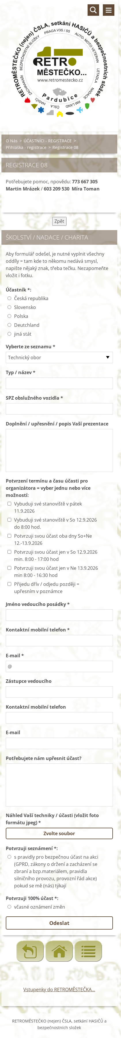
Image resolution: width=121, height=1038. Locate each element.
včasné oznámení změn (39, 907)
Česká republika (31, 298)
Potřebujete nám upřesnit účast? (44, 758)
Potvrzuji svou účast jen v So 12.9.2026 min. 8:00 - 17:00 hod (55, 555)
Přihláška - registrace (26, 147)
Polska (21, 316)
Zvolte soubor (59, 833)
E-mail (13, 732)
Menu (108, 10)
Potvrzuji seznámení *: (32, 848)
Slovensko (25, 307)
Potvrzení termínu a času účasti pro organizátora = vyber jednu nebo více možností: (48, 488)
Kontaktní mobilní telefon (36, 707)
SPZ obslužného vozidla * (34, 398)
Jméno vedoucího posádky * (38, 604)
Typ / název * (20, 372)
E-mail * (15, 655)
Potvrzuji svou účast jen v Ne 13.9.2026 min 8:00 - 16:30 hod (56, 571)
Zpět (59, 221)
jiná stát (22, 334)
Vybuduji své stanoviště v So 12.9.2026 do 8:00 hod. (55, 523)
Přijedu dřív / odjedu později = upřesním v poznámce (46, 587)
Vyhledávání (93, 10)
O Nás (12, 140)
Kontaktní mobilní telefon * (38, 630)
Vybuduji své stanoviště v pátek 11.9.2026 (48, 507)
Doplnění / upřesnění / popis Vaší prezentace (57, 424)
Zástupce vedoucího (29, 681)
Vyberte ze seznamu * (30, 346)
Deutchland (26, 325)
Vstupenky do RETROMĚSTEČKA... (59, 989)
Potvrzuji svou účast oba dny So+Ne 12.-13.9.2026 (53, 539)
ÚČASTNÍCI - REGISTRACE (48, 140)
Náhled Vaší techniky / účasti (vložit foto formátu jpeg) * (52, 819)
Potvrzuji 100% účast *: (32, 898)
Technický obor (24, 357)
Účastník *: (18, 290)
